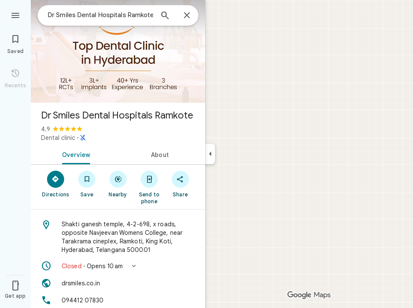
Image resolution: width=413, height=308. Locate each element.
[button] (118, 266)
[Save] (87, 183)
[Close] (186, 16)
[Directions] (55, 183)
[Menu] (15, 14)
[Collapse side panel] (210, 154)
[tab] (74, 154)
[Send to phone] (149, 187)
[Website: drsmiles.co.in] (118, 283)
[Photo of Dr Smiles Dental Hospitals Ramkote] (118, 51)
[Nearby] (118, 183)
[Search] (165, 16)
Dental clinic (58, 138)
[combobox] (100, 15)
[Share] (180, 183)
